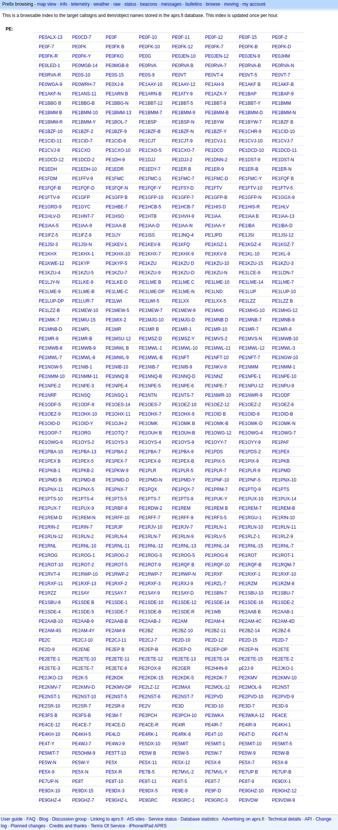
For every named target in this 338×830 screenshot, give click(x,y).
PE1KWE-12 (51, 263)
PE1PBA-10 (51, 451)
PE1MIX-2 (116, 320)
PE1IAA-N (182, 225)
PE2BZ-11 (215, 630)
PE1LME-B (83, 291)
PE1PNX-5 (83, 489)
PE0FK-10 (149, 46)
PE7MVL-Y (216, 772)
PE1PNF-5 (249, 480)
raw (116, 4)
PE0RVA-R (50, 75)
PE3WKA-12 (251, 715)
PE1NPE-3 (83, 385)
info (63, 4)
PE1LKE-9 (82, 282)
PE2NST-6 (149, 696)
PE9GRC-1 (183, 800)
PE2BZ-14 (249, 630)
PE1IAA (213, 216)
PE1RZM (248, 583)
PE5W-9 (247, 753)
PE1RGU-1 (250, 517)
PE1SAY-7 (116, 593)
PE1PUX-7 (50, 508)
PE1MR (113, 329)
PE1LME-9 (50, 291)
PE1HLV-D (49, 216)
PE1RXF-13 (84, 583)
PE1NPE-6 (183, 385)
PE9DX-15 (83, 790)
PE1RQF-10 (217, 564)
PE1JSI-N (82, 244)
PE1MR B (149, 329)
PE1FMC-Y (250, 178)
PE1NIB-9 (182, 367)
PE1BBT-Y (249, 103)
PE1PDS (214, 451)
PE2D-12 (214, 640)
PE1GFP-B (216, 197)
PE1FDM (48, 178)
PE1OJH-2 (116, 423)
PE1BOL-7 (116, 122)
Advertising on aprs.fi (243, 819)
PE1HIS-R (249, 206)
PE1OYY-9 (250, 442)
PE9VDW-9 (283, 800)
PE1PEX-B (183, 461)
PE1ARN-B (150, 93)
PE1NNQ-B (150, 376)
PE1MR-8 (282, 329)
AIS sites (136, 819)
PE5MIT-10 (250, 743)
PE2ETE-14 (217, 659)
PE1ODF (281, 395)
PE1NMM (248, 367)
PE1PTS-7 (149, 498)
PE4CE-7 (81, 725)
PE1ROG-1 (83, 555)
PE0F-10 (148, 37)
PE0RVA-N (283, 65)
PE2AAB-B (117, 621)
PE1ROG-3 (150, 555)
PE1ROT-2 (83, 564)
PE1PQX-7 (183, 489)
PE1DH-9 (115, 159)
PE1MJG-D (183, 320)
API (308, 819)
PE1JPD (213, 235)
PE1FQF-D (83, 188)
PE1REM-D (50, 517)
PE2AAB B (250, 611)
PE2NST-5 (116, 696)
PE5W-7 (213, 753)
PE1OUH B (150, 433)
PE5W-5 (180, 753)
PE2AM (179, 621)
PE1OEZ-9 (50, 414)
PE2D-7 (280, 640)
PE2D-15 (248, 640)
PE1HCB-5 (150, 206)
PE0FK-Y (81, 56)
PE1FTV (213, 188)
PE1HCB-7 (183, 206)
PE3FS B (48, 715)
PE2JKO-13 (50, 677)
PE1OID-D (49, 423)
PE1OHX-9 (183, 414)
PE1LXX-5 (215, 301)
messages (171, 4)
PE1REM (181, 508)
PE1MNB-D (50, 329)
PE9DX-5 (148, 790)
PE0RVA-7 (216, 65)
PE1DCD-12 (51, 159)
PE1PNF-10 (217, 480)
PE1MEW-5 (117, 310)
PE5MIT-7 (49, 753)
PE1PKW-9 (117, 470)
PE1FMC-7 (183, 178)
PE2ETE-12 (151, 659)
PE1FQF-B (50, 188)
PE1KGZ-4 (250, 244)
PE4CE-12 (49, 725)
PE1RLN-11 (284, 527)
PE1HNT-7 (83, 216)
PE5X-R (114, 772)
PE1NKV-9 (216, 367)
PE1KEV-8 (149, 244)
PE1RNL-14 (217, 546)
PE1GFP (81, 197)
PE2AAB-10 (51, 621)
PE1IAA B (249, 216)
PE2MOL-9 (250, 687)
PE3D (178, 706)
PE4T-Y (46, 743)
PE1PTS (280, 489)
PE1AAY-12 (183, 84)
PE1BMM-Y (84, 122)
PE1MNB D (216, 320)
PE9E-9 (179, 790)
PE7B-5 (146, 772)
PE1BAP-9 (283, 93)
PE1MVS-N (250, 338)
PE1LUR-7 (83, 301)
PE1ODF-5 (50, 404)
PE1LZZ (247, 301)
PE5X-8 (280, 762)
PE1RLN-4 (116, 536)
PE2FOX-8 (150, 668)
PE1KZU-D (183, 272)
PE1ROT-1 (283, 555)
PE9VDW (248, 800)
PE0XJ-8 (114, 84)
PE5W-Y (81, 762)
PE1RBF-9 (116, 508)
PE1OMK (148, 423)
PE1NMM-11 (85, 376)
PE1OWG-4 (251, 433)
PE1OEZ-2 (250, 404)
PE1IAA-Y (215, 225)
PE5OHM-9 (83, 753)
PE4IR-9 (247, 725)
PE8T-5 (179, 781)
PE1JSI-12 (283, 235)
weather (101, 4)
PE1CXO (81, 150)
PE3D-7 (247, 706)
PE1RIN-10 (283, 517)
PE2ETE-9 (116, 668)
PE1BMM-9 (183, 112)
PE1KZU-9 (149, 272)
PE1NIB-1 (82, 367)
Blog (43, 819)
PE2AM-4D (283, 621)
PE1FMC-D (216, 178)
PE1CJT (147, 141)
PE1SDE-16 (251, 602)
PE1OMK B (183, 423)
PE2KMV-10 (284, 677)
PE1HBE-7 (117, 206)
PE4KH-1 (281, 725)
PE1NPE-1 (250, 376)
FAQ (30, 819)
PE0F (111, 37)
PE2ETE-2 (283, 659)
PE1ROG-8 (216, 555)
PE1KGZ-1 (216, 244)
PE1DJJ (147, 159)
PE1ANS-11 (84, 93)
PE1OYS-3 (117, 442)
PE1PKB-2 (83, 470)
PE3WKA (214, 715)
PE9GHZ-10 (251, 790)
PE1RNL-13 (184, 546)
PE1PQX (148, 489)
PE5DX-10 (149, 743)
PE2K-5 (80, 677)
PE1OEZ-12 (217, 404)
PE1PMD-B (83, 480)
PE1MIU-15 (84, 320)
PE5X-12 (181, 762)
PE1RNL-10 (84, 546)
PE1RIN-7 (82, 527)
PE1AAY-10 (150, 84)
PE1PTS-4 (83, 498)
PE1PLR (147, 470)
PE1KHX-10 (118, 254)
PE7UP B (248, 772)
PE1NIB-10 (117, 367)
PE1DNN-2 (216, 159)
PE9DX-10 (49, 790)
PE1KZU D (183, 263)
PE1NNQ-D (183, 376)
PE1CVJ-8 (49, 150)
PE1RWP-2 (117, 574)
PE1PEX (281, 451)
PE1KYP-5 (116, 263)
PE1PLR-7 (216, 470)
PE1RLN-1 (216, 527)
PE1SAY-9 (149, 593)
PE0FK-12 (182, 46)
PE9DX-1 (281, 781)
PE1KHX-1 (83, 254)
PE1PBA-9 (182, 451)
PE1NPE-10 (284, 376)
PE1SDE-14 (217, 602)
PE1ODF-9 (83, 404)
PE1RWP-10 (85, 574)
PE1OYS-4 (150, 442)
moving (231, 4)
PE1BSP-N (183, 122)
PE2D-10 (181, 640)
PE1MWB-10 (285, 338)
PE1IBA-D (282, 225)
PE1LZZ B (282, 301)
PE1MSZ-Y (183, 338)
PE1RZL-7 (215, 583)
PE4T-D (247, 734)
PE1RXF (214, 574)
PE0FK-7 (214, 46)
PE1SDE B (83, 602)
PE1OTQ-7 (117, 433)
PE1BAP (248, 93)
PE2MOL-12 (217, 687)
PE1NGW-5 (50, 367)
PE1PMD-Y (183, 480)
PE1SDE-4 (50, 611)
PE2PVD (214, 696)
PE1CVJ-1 (215, 141)
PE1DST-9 (249, 159)
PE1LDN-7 (283, 272)
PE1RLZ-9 (282, 536)
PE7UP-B (281, 772)
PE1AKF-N (50, 93)
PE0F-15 (248, 37)
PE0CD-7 (81, 37)
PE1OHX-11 (118, 414)
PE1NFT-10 (217, 357)
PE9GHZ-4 (50, 800)
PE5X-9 (46, 772)
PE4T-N (280, 734)
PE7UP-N (48, 781)
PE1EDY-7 (149, 169)
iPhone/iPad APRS (148, 825)
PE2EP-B (148, 649)
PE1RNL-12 (151, 546)
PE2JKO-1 (283, 668)
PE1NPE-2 (50, 385)
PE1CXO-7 (183, 150)
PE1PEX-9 (149, 461)
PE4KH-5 (81, 734)
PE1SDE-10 (151, 602)
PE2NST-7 (182, 696)
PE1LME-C (117, 291)
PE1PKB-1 (49, 470)
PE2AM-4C (250, 621)
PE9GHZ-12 (284, 790)
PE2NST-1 (49, 696)
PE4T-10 (214, 734)
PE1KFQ (181, 244)
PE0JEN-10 (184, 56)
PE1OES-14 (118, 404)
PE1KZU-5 (83, 272)
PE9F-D (213, 790)
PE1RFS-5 (216, 517)
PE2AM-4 (214, 621)
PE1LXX (180, 301)
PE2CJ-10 (82, 640)
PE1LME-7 (283, 282)
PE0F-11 (181, 37)
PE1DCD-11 (284, 150)
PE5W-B (280, 753)
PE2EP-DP (216, 649)
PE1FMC (115, 178)
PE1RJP (114, 527)
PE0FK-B (248, 46)
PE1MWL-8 (83, 357)
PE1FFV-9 (82, 178)
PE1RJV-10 (150, 527)
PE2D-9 (47, 649)
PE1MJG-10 (151, 320)
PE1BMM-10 (85, 112)
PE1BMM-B (217, 112)
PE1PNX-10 (284, 480)
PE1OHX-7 (150, 414)
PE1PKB (281, 461)
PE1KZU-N (216, 272)
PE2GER (181, 668)
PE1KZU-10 (217, 263)
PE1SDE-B (150, 611)
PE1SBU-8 (50, 602)
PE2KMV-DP (119, 687)
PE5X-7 (246, 762)
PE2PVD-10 (251, 696)
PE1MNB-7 (250, 320)
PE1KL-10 (249, 254)
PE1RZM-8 (283, 583)
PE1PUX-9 (83, 508)
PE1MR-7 (249, 329)
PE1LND (214, 291)
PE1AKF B (249, 84)
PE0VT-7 (281, 75)
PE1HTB (148, 216)
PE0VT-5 (248, 75)
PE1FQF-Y (150, 188)
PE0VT (179, 75)
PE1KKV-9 (216, 254)
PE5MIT (180, 743)
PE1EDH (48, 169)
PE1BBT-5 (182, 103)
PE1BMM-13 (118, 112)
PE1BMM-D (251, 112)
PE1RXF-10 (284, 574)
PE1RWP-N (184, 574)
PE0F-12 (214, 37)
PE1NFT (180, 357)
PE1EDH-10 (84, 169)
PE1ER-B (248, 169)
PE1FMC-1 (150, 178)
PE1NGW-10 (285, 357)
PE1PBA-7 (149, 451)
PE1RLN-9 (182, 536)
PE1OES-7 (150, 404)
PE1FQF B (283, 178)
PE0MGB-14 (84, 65)
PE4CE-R (148, 725)
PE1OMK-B (216, 423)
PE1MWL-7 (50, 357)
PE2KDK (114, 677)
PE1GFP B (117, 197)
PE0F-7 (46, 46)
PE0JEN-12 (217, 56)
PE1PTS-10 (50, 498)
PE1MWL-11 (218, 348)
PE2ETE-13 (184, 659)
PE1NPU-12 (251, 385)
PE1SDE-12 (184, 602)
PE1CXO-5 (150, 150)
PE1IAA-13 (283, 216)
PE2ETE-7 (83, 668)
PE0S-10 (81, 75)
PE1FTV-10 (250, 188)
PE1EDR (115, 169)
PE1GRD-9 (50, 206)
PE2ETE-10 (84, 659)
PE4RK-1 (148, 734)
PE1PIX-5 (215, 461)
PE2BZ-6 (281, 630)
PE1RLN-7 (149, 536)
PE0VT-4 (214, 75)
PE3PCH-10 (184, 715)
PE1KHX (47, 254)
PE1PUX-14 (284, 498)
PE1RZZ (47, 593)
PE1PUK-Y (216, 498)
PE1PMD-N (150, 480)
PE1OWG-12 (218, 433)
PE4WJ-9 (115, 743)
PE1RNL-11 (118, 546)
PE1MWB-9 (84, 348)
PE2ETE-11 (117, 659)
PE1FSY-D (183, 188)
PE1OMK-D (251, 423)
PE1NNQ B (117, 376)
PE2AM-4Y (83, 630)
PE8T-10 (114, 781)
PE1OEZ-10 (184, 404)
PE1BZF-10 (50, 131)
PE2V (145, 706)
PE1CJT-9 (182, 141)
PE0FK (79, 46)
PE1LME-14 (251, 282)
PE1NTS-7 (182, 395)
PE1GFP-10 (151, 197)
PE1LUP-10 (284, 291)
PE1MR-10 (216, 329)
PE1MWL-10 (185, 348)
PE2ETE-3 (49, 668)
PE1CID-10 (283, 131)
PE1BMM (281, 103)
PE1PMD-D (117, 480)
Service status (162, 819)
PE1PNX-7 (117, 489)
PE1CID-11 (50, 141)
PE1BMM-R (50, 122)
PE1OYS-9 (183, 442)
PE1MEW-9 (183, 310)
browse (213, 4)
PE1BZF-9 (116, 131)
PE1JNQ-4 (182, 235)
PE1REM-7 (250, 508)
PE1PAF (280, 442)
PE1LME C (183, 282)
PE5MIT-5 (282, 743)
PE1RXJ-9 (182, 583)
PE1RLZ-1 (249, 536)
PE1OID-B (282, 414)
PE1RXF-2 (116, 583)
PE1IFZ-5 (48, 235)
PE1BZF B (283, 122)
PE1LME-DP (151, 291)
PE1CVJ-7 (282, 141)
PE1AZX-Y (216, 93)
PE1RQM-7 (283, 564)
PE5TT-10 (116, 753)
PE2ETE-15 (251, 659)
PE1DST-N (283, 159)
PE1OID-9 (249, 414)
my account (253, 4)
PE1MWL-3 (283, 348)
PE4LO (113, 734)
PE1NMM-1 (283, 367)
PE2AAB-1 (283, 611)
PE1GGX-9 (283, 197)
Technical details (284, 819)
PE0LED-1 (49, 65)
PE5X (111, 762)
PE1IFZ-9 (81, 235)
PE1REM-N (84, 517)
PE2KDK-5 (183, 677)
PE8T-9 (246, 781)
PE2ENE (81, 649)
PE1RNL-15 (251, 546)
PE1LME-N (183, 291)
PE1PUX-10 (251, 498)
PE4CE (279, 715)
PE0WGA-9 (50, 84)
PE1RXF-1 (249, 574)
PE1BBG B (50, 103)
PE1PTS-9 (182, 498)
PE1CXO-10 (118, 150)
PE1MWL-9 (117, 357)
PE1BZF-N (183, 131)
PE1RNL (47, 546)
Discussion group (69, 819)
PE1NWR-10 (218, 395)
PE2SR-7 (81, 706)
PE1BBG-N (117, 103)
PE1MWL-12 (252, 348)
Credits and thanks (68, 825)
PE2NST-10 (84, 696)
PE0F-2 (280, 37)
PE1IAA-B (116, 225)
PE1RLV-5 (215, 536)
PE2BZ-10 (182, 630)
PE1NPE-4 (117, 385)
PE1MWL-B (151, 357)
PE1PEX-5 (83, 461)
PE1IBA (247, 225)
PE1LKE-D (117, 282)
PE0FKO (114, 56)
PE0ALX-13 (50, 37)
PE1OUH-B (183, 433)
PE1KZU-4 (49, 272)
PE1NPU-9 (283, 385)
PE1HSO (115, 216)
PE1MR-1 (182, 329)
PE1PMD (281, 470)
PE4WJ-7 (81, 743)
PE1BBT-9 (215, 103)
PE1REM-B (283, 508)
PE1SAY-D (182, 593)
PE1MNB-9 (283, 320)
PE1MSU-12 (118, 338)
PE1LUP (247, 291)
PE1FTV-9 (49, 197)
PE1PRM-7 (216, 489)
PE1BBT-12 (151, 103)
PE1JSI (246, 235)
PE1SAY (81, 593)
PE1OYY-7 (216, 442)
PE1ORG (81, 433)
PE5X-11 (148, 762)
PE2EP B (115, 649)
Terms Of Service (108, 825)
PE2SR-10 (49, 706)
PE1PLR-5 (182, 470)
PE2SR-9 (115, 706)
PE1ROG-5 (183, 555)
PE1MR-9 (48, 338)
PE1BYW (214, 122)
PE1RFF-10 (117, 517)
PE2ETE (280, 649)
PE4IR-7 (213, 725)
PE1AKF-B (283, 84)
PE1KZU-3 (283, 263)
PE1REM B (216, 508)
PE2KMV (248, 677)
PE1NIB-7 (149, 367)
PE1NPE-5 (150, 385)
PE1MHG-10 (252, 310)
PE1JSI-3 (48, 244)
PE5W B (147, 753)
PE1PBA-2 (116, 451)
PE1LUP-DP (51, 301)
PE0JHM (281, 56)
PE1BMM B (50, 112)
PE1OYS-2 (83, 442)
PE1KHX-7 (150, 254)
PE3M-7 (114, 715)
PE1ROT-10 (51, 564)
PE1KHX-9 (183, 254)
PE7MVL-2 (183, 772)
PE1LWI (114, 301)
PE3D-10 (214, 706)
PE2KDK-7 (216, 677)
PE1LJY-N (49, 282)
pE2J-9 (246, 668)
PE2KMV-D (83, 687)
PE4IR (178, 725)
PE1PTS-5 (116, 498)
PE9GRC (148, 800)
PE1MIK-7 (49, 320)
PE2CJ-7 (148, 640)
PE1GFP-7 (183, 197)
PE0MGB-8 (117, 65)
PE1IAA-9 (82, 225)
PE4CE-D (115, 725)
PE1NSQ (81, 395)
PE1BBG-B (83, 103)
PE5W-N (47, 762)
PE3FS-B (81, 715)
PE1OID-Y (82, 423)
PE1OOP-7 (50, 433)
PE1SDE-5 (83, 611)
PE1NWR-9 (250, 395)
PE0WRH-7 (84, 84)
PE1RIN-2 (49, 527)
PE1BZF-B (149, 131)
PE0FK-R (48, 56)
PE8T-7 (212, 781)
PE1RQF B (183, 564)
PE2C (44, 640)
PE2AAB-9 (83, 621)
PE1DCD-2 (83, 159)
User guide (12, 819)
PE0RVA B (182, 65)
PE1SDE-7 (117, 611)
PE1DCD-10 (251, 150)
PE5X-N (80, 772)
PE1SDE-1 (117, 602)
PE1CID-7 (82, 141)
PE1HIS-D (215, 206)
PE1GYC (81, 206)
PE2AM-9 (115, 630)
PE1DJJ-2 (182, 159)
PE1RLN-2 (83, 536)
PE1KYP (81, 263)
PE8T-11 (148, 781)
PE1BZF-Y (216, 131)
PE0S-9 (146, 75)
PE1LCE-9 (249, 272)
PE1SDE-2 (283, 602)
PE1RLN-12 (51, 536)
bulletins (193, 4)
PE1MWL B (117, 348)
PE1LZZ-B (49, 310)
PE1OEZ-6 (283, 404)
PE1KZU (148, 263)
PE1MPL (81, 329)
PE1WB (213, 611)
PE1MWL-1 (150, 348)
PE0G (145, 56)
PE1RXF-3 (149, 583)
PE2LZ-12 (149, 687)
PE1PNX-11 (51, 489)
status (130, 4)
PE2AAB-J (149, 621)
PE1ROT (248, 555)
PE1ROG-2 (117, 555)
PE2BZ (146, 630)
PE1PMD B (50, 480)
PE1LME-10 (217, 282)
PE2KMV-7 (50, 687)
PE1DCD (214, 150)
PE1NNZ (214, 376)
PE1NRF (47, 395)
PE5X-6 (213, 762)
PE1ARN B (117, 93)
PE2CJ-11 (116, 640)
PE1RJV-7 (182, 527)
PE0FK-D (281, 46)
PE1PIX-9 (249, 461)
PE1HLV (280, 206)
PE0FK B (115, 46)
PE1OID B (215, 414)
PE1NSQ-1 (117, 395)
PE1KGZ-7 (283, 244)
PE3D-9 (280, 706)
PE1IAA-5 (49, 225)
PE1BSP (148, 122)
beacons (148, 4)
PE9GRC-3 (216, 800)
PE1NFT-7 (249, 357)
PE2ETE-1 (49, 659)
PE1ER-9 (214, 169)
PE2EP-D (181, 649)
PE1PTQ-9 (250, 489)
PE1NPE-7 (216, 385)
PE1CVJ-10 (251, 141)
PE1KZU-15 (251, 263)
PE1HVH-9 (183, 216)
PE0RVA (147, 65)
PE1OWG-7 (284, 433)
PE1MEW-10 (85, 310)
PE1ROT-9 (150, 564)
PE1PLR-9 (249, 470)
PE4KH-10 (49, 734)
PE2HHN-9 (216, 668)
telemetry (80, 4)
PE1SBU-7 (283, 593)
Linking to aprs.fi (106, 819)
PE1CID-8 (116, 141)
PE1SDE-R (183, 611)
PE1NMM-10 (52, 376)
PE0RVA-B (250, 65)
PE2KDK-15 (151, 677)
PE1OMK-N (284, 423)
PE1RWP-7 (150, 574)
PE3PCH (148, 715)
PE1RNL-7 (283, 546)
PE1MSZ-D (150, 338)
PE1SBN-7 (216, 593)
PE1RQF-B (250, 564)
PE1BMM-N (284, 112)
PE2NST (281, 687)
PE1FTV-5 (282, 188)
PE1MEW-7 (150, 310)
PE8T (78, 781)
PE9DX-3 (115, 790)
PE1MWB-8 (50, 348)
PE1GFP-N (250, 197)
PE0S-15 (115, 75)
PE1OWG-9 (50, 442)
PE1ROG (48, 555)
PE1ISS (147, 235)
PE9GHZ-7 (83, 800)
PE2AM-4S (50, 630)
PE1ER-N (282, 169)
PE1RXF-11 (51, 583)
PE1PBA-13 (84, 451)
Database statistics (200, 819)
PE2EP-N (248, 649)
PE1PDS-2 (250, 451)
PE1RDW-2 (150, 508)
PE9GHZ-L (117, 800)
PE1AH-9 (214, 84)
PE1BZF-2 (82, 131)
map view (46, 4)
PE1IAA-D (149, 225)
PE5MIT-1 (215, 743)
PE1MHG (214, 310)
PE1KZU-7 (116, 272)
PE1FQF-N (117, 188)
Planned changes (28, 825)
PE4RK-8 (181, 734)
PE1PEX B (50, 461)
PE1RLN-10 (251, 527)
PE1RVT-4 (49, 574)
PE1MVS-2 (216, 338)
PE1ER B (181, 169)
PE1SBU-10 (251, 593)
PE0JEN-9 (249, 56)
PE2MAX (181, 687)
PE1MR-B (82, 338)
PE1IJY (113, 235)
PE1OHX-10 (84, 414)
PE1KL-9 (281, 254)
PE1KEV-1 (116, 244)
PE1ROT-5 (117, 564)
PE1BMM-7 (150, 112)
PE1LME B (150, 282)
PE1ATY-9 (182, 93)
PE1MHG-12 (285, 310)
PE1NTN (148, 395)
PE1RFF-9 (182, 517)
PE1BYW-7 (250, 122)
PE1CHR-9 (250, 131)
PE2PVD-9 (283, 696)
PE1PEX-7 (116, 461)
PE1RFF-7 (149, 517)
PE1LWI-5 (149, 301)
